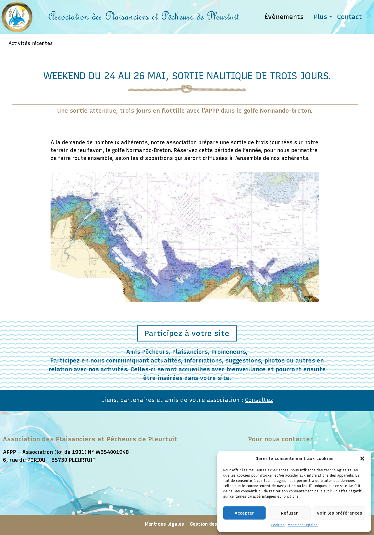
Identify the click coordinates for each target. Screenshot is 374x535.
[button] (362, 458)
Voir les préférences (339, 513)
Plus (321, 17)
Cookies (278, 525)
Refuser (289, 513)
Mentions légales (303, 525)
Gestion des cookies (213, 524)
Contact (349, 17)
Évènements (284, 17)
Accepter (244, 513)
